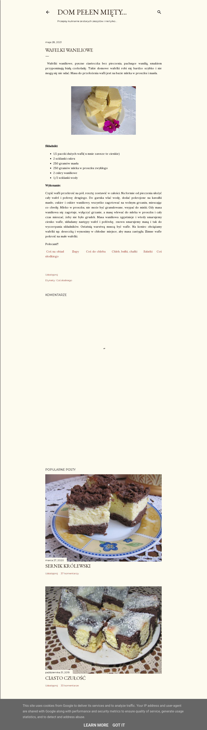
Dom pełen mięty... (92, 12)
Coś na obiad (55, 251)
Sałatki (148, 251)
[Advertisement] (103, 429)
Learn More (96, 725)
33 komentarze (70, 685)
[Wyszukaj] (159, 11)
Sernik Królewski (68, 566)
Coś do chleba (95, 251)
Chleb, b (117, 251)
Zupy (75, 251)
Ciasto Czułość (65, 678)
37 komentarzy (70, 573)
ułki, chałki (130, 251)
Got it (119, 725)
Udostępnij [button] (51, 274)
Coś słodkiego (64, 280)
